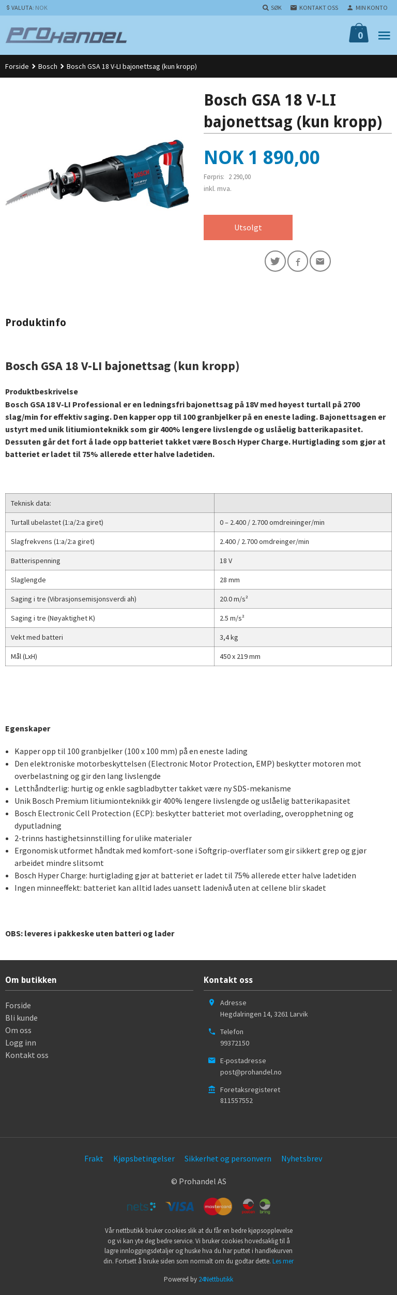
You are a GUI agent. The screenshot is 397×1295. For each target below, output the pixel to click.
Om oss (18, 1030)
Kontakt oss (27, 1055)
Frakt (93, 1159)
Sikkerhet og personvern (228, 1159)
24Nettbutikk (215, 1279)
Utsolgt (248, 228)
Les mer (283, 1261)
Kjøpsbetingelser (144, 1159)
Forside (17, 66)
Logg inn (20, 1043)
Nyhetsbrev (301, 1159)
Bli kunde (21, 1018)
